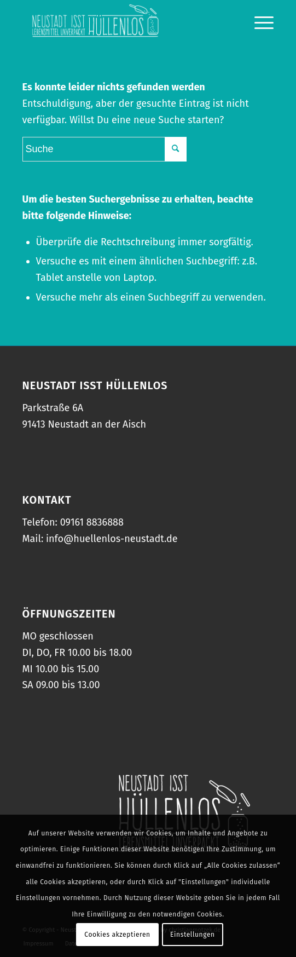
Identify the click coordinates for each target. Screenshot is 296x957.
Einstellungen (192, 934)
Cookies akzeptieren (117, 934)
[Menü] (258, 22)
